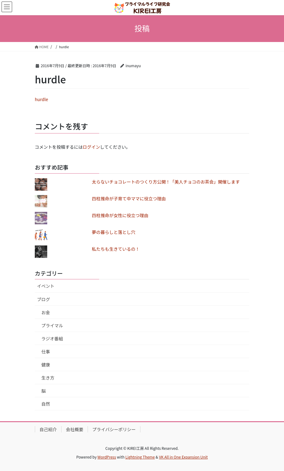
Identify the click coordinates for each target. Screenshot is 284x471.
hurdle (41, 99)
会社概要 (74, 429)
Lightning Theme (140, 456)
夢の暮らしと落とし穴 (113, 232)
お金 (45, 312)
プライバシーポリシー (114, 429)
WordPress (107, 456)
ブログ (43, 299)
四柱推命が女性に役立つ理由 (120, 215)
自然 (45, 404)
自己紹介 (48, 429)
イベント (45, 286)
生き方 (47, 378)
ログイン (91, 147)
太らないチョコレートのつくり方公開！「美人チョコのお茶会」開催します (166, 182)
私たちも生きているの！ (116, 249)
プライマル (52, 325)
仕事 (45, 351)
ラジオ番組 (52, 338)
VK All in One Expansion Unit (183, 456)
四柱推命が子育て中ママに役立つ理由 (129, 198)
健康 (45, 364)
